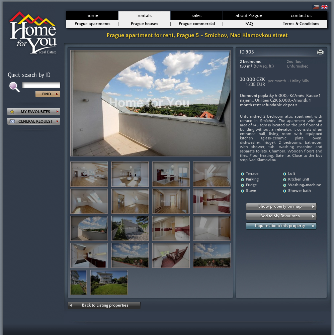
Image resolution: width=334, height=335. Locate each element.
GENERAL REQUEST (35, 121)
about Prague (249, 15)
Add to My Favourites (280, 216)
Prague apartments (92, 23)
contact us (301, 15)
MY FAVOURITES (35, 112)
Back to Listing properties (105, 305)
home (92, 15)
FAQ (249, 23)
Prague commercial (197, 23)
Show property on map (280, 206)
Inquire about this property (280, 225)
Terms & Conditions (301, 23)
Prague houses (144, 23)
